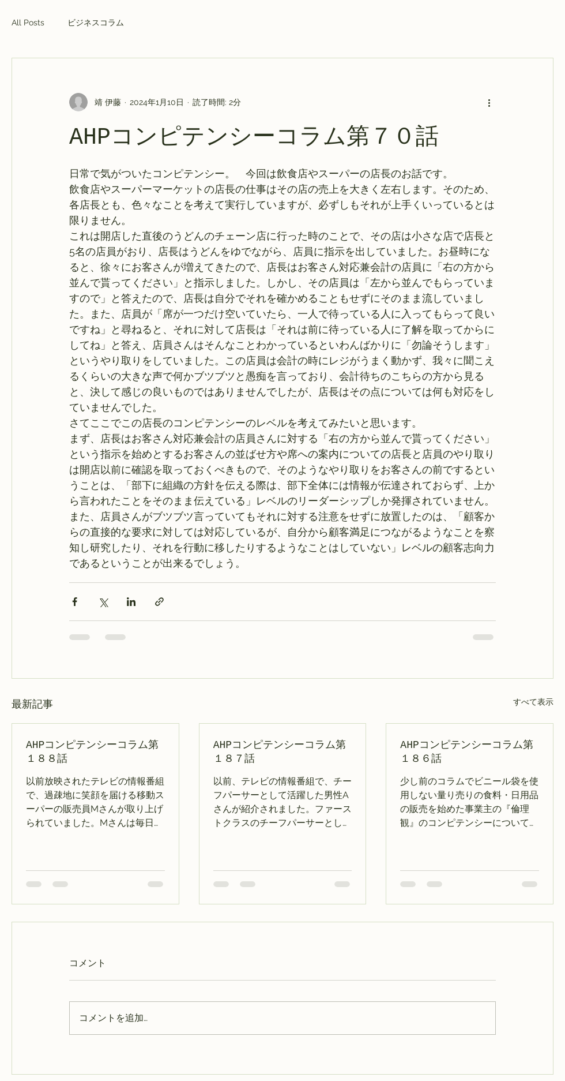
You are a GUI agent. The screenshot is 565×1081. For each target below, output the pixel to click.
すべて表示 (533, 701)
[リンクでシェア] (159, 601)
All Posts (28, 22)
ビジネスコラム (95, 22)
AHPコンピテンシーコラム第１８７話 (279, 752)
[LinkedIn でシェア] (131, 601)
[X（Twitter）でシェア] (102, 601)
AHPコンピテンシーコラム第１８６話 (466, 752)
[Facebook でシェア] (74, 601)
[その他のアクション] (489, 102)
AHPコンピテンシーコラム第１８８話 (92, 752)
